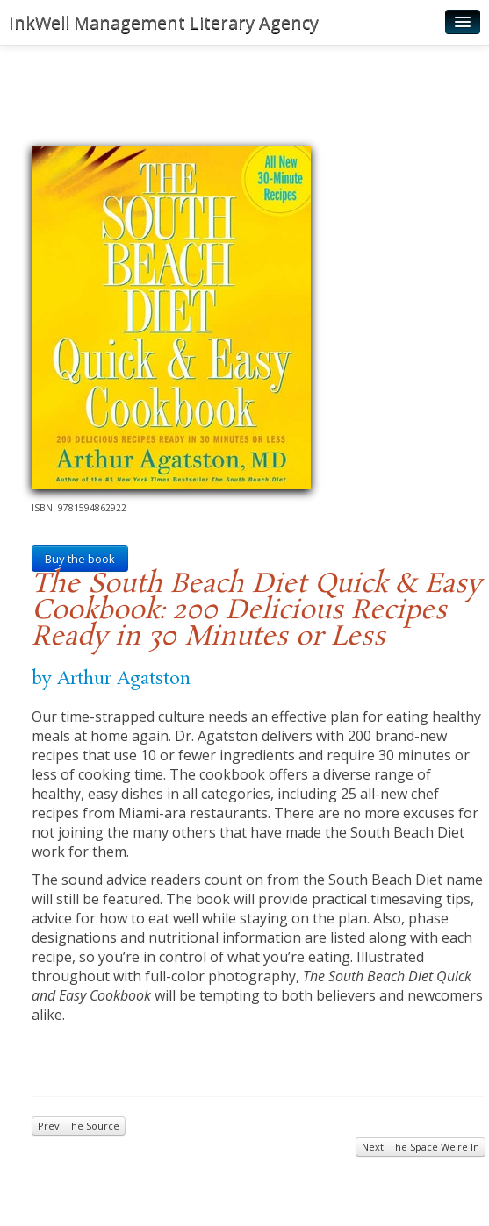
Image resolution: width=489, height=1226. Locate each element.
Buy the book (80, 559)
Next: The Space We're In (420, 1146)
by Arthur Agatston (111, 678)
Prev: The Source (78, 1125)
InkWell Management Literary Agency (164, 22)
